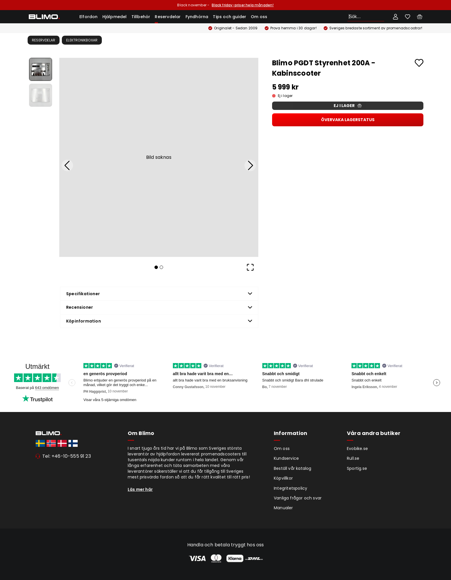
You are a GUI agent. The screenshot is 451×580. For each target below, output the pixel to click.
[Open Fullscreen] (250, 267)
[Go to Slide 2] (40, 95)
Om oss (259, 17)
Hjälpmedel (114, 17)
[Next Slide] (250, 165)
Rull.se (353, 458)
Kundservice (286, 458)
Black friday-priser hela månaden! (243, 5)
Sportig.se (357, 468)
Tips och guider (229, 17)
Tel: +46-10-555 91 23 (66, 456)
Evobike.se (357, 448)
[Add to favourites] (419, 63)
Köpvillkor (283, 478)
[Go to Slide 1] (40, 69)
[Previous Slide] (67, 165)
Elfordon (88, 17)
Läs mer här (140, 489)
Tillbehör (140, 17)
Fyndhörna (197, 17)
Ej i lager (348, 105)
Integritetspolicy (290, 488)
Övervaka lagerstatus (347, 120)
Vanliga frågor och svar (298, 498)
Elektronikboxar (82, 40)
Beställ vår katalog (293, 468)
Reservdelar (168, 17)
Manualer (283, 508)
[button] (158, 157)
